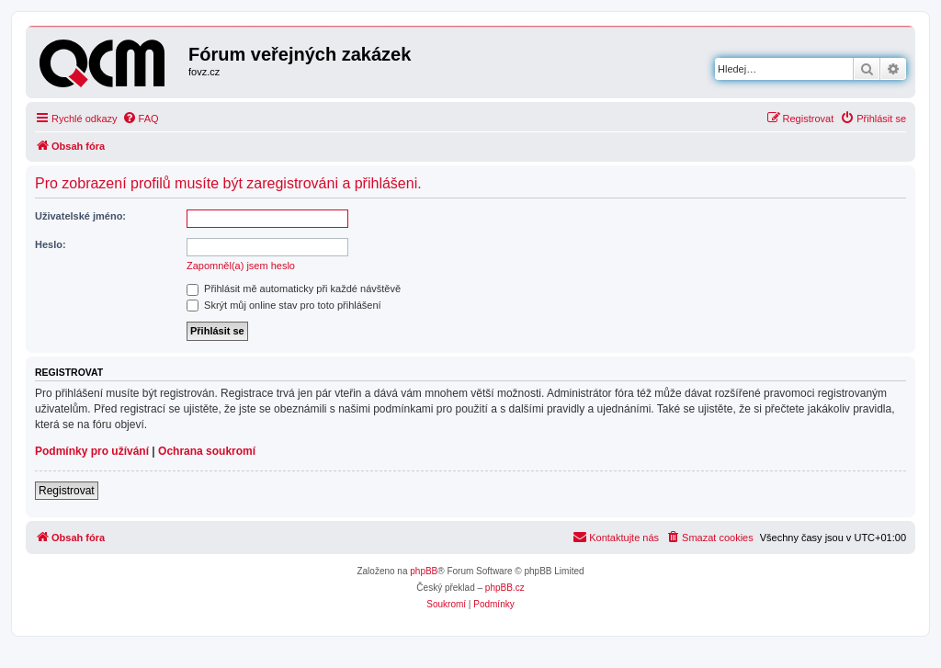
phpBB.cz (505, 588)
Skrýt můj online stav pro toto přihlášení (284, 305)
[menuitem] (140, 119)
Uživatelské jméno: (80, 215)
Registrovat (67, 490)
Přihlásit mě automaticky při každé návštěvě (294, 288)
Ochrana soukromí (206, 451)
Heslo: (50, 244)
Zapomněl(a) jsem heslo (241, 265)
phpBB (423, 571)
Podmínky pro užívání (92, 451)
